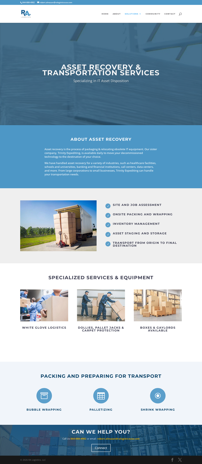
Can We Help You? (101, 434)
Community (153, 14)
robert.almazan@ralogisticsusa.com (118, 440)
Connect (101, 450)
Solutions (131, 14)
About (117, 14)
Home (105, 14)
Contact (169, 14)
